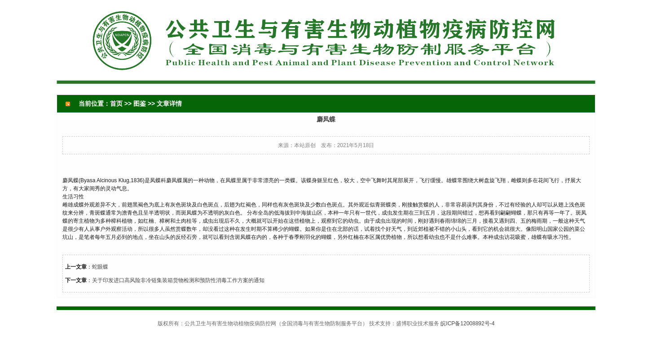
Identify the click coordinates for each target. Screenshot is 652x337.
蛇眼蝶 (100, 267)
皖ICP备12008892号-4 (467, 323)
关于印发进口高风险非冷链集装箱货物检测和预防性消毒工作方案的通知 (178, 280)
